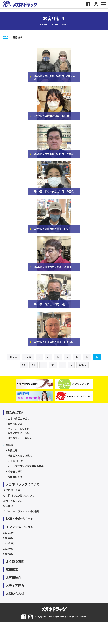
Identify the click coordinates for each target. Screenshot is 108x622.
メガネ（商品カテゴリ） (19, 418)
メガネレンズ (15, 423)
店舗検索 (12, 569)
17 (77, 356)
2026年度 (8, 532)
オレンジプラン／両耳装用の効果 (26, 466)
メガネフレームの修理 (20, 438)
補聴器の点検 (15, 476)
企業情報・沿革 (11, 490)
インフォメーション (19, 527)
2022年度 (8, 554)
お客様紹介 (13, 577)
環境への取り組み (12, 500)
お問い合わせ (15, 594)
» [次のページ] (71, 365)
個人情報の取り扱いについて (18, 495)
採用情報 (8, 506)
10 (57, 356)
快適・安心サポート (20, 519)
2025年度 (8, 538)
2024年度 (8, 543)
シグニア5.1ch (15, 461)
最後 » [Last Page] (82, 365)
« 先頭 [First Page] (28, 356)
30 (52, 365)
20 (23, 365)
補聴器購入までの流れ (20, 455)
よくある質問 (15, 561)
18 (87, 356)
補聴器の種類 (15, 471)
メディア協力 (15, 585)
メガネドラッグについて (23, 484)
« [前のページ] (39, 356)
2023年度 (8, 548)
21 (33, 365)
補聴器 (9, 445)
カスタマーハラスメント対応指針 (21, 511)
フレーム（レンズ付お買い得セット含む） (20, 430)
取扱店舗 (12, 450)
